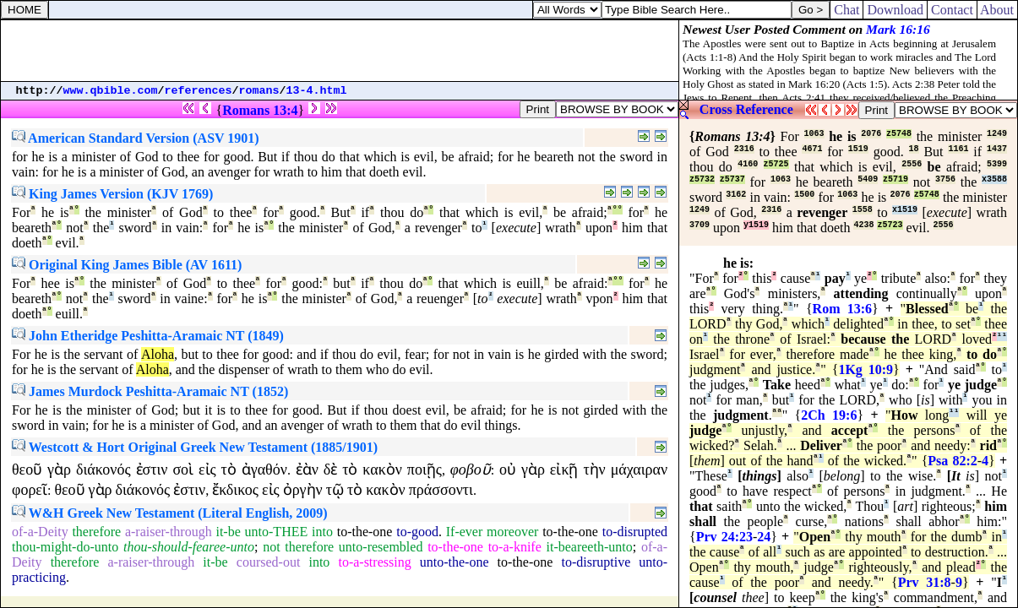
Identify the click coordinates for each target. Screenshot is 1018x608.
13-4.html (316, 90)
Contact (952, 10)
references (198, 90)
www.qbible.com (110, 90)
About (997, 10)
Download (895, 10)
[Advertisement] (339, 50)
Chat (846, 10)
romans (259, 90)
